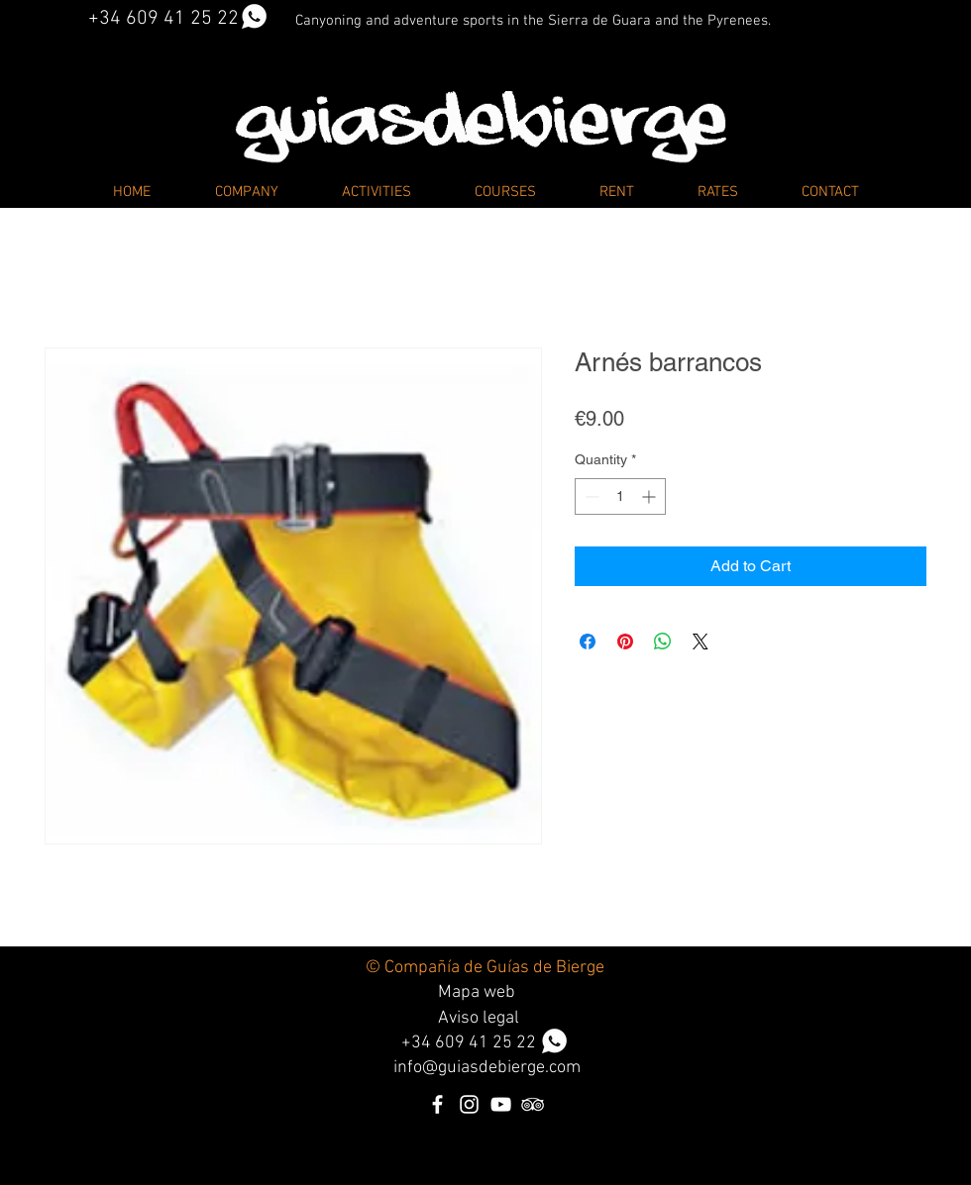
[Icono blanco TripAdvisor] (532, 1104)
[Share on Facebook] (587, 641)
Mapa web (476, 992)
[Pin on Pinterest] (625, 641)
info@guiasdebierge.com (487, 1067)
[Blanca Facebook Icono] (437, 1104)
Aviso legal (478, 1018)
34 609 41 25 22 (489, 1043)
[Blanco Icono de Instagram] (469, 1104)
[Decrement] (590, 496)
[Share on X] (700, 641)
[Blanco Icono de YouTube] (500, 1104)
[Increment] (650, 496)
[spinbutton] (620, 496)
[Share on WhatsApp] (663, 641)
